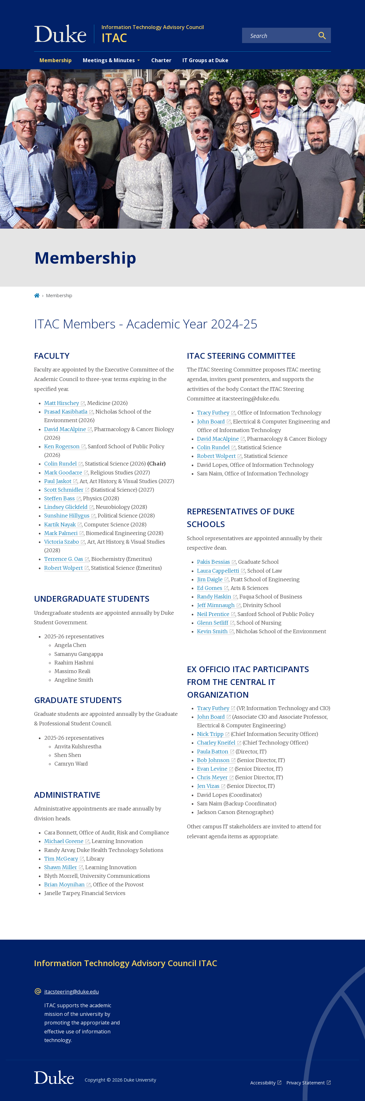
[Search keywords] (278, 36)
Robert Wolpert (63, 568)
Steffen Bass (59, 498)
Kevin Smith (212, 631)
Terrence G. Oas (63, 559)
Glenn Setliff (212, 623)
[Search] (322, 36)
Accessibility (263, 1083)
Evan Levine (212, 769)
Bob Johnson (213, 760)
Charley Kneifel (216, 742)
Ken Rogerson (62, 446)
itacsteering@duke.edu (71, 991)
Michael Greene (63, 841)
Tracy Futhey (213, 412)
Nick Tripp (210, 734)
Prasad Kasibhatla (65, 411)
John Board (211, 421)
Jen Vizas (208, 786)
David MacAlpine (65, 429)
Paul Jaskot (57, 481)
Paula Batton (212, 751)
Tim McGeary (61, 858)
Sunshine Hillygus (66, 515)
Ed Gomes (209, 588)
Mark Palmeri (61, 533)
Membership (55, 60)
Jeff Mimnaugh (216, 605)
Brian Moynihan (64, 884)
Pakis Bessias (213, 562)
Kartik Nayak (60, 524)
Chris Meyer (212, 777)
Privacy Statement (305, 1083)
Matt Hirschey (61, 403)
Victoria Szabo (61, 542)
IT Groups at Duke (205, 60)
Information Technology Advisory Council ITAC (125, 963)
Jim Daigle (210, 579)
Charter (161, 60)
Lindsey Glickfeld (66, 507)
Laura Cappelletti (218, 571)
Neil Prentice (213, 614)
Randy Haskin (214, 596)
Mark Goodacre (63, 472)
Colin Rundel (60, 463)
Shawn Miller (60, 867)
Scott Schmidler (63, 490)
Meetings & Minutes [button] (109, 60)
